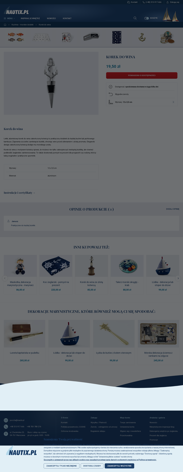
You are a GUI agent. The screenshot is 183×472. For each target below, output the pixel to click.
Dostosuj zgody (92, 466)
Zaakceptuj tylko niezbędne (61, 466)
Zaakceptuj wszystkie (119, 466)
